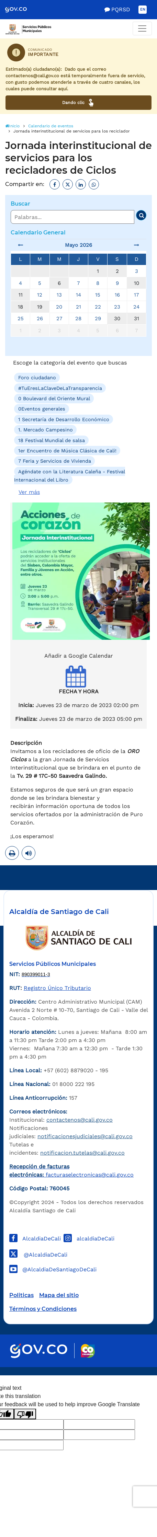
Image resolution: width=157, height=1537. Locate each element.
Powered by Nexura (132, 1371)
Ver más (29, 492)
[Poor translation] (25, 1414)
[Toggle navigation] (142, 28)
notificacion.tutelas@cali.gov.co (82, 1152)
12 (39, 295)
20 (59, 307)
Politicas (21, 1295)
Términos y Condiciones (43, 1309)
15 (97, 295)
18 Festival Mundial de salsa (51, 440)
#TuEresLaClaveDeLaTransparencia (60, 388)
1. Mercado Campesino (45, 429)
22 (98, 307)
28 (78, 318)
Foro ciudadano (37, 377)
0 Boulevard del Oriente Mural (54, 398)
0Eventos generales (41, 409)
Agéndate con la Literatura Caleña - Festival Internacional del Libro (69, 475)
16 (117, 295)
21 (78, 307)
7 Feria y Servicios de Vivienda (54, 461)
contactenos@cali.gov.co (79, 1120)
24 (136, 307)
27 (59, 318)
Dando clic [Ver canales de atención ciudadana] (78, 102)
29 (98, 318)
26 (40, 318)
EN (142, 9)
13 (59, 295)
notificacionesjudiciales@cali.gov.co (85, 1136)
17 (136, 295)
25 (21, 318)
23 (117, 307)
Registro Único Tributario (57, 988)
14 (78, 295)
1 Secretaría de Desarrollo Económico (63, 419)
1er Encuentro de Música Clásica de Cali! (67, 450)
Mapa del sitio (59, 1295)
